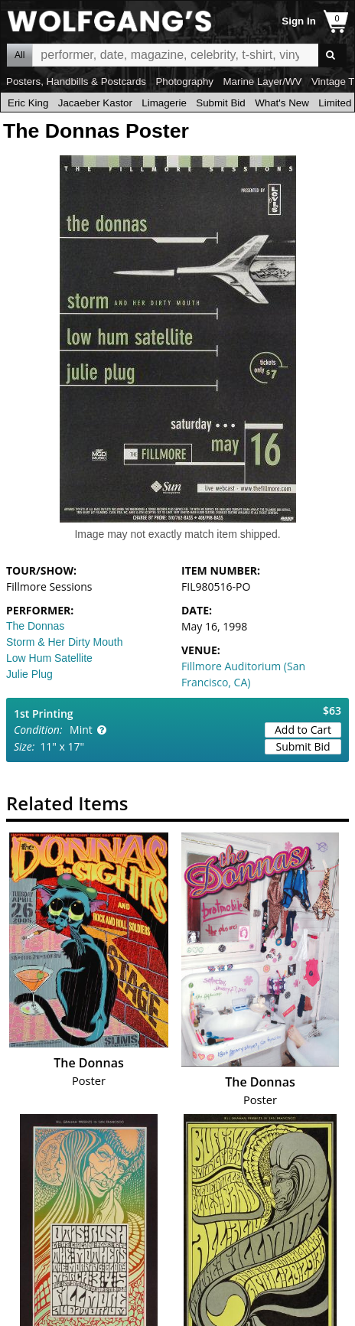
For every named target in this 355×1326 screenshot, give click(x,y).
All (19, 55)
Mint (81, 729)
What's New (282, 103)
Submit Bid (220, 103)
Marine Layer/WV (262, 81)
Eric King (28, 103)
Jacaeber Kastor (95, 103)
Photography (184, 81)
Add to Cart (303, 729)
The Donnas (35, 626)
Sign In (298, 21)
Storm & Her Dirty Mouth (64, 642)
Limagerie (164, 103)
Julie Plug (29, 674)
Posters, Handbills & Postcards (76, 81)
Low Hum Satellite (49, 658)
